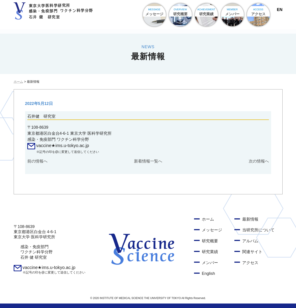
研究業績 (210, 251)
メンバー (210, 262)
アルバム (250, 241)
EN (279, 9)
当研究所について (258, 230)
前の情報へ (37, 161)
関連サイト (252, 251)
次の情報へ (259, 161)
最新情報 (250, 219)
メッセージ (212, 230)
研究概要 (210, 241)
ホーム (18, 81)
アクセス (250, 262)
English (208, 273)
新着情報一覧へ (148, 161)
